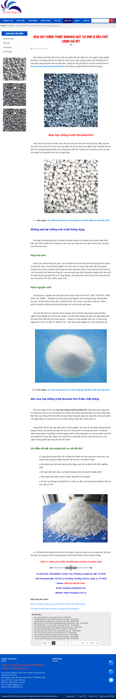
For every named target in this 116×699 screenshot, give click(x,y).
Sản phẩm (32, 21)
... (78, 643)
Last (97, 643)
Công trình (46, 21)
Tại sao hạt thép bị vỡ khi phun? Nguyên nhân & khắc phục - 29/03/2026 (58, 627)
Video (77, 21)
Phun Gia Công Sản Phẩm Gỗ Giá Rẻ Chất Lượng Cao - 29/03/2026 (56, 637)
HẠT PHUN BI (7, 47)
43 (82, 643)
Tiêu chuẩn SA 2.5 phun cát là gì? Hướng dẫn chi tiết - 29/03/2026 (56, 635)
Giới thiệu (20, 21)
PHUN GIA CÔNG (8, 39)
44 (87, 643)
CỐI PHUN (6, 43)
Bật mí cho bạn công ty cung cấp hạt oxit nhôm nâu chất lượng (57, 604)
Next (92, 643)
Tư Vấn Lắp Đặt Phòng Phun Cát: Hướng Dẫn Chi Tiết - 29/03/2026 (56, 638)
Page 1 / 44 (46, 643)
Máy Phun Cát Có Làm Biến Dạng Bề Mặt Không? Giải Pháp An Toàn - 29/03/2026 (61, 623)
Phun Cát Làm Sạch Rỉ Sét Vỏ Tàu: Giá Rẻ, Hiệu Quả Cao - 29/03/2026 (57, 631)
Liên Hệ (86, 21)
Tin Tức (57, 21)
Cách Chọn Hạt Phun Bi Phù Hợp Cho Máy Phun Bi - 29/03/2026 (55, 633)
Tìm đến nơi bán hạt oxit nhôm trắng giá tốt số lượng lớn (55, 609)
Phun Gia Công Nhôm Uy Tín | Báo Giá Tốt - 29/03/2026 (52, 617)
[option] (14, 70)
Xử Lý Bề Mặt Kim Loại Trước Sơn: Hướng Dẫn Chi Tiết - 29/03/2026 (56, 625)
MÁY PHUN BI (7, 52)
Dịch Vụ (68, 21)
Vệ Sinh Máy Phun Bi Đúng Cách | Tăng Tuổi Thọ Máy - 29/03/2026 (56, 621)
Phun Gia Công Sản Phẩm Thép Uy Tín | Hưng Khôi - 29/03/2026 (55, 629)
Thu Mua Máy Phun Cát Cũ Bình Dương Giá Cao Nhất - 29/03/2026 (56, 619)
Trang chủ (8, 21)
